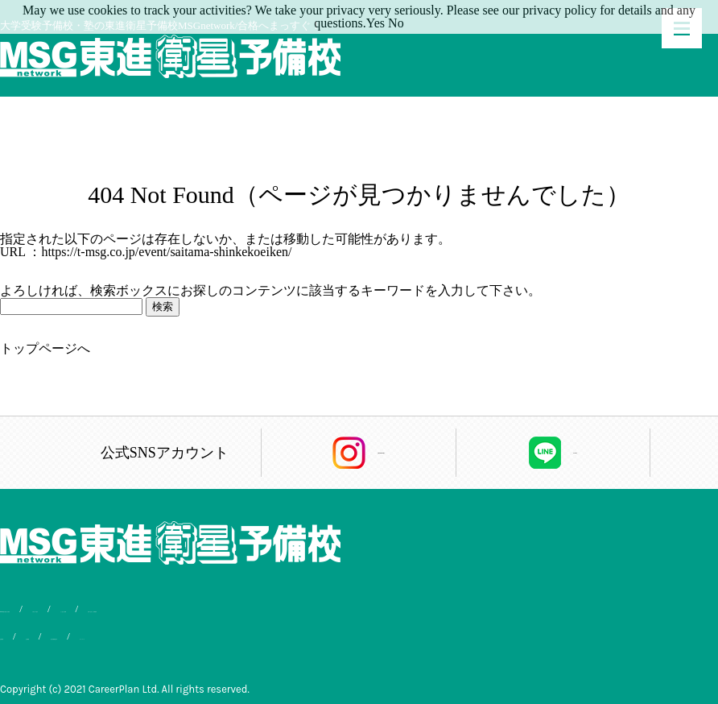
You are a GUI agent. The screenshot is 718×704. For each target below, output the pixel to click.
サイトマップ (265, 633)
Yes (375, 23)
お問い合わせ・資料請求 (387, 609)
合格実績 (21, 633)
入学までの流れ (176, 609)
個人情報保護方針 (170, 633)
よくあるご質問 (270, 609)
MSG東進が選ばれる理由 (58, 609)
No (396, 23)
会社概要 (85, 633)
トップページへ (45, 348)
